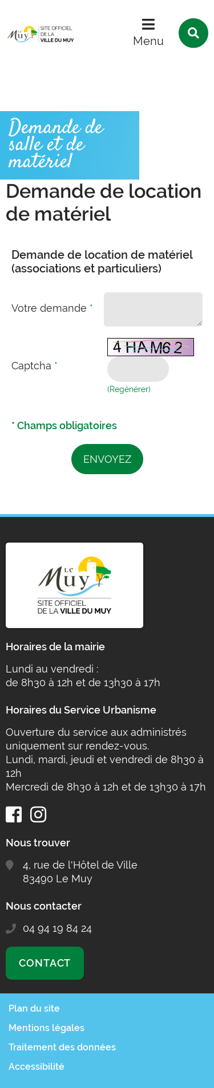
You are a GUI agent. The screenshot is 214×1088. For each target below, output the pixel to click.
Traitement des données (62, 1047)
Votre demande (52, 308)
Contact (45, 963)
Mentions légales (46, 1027)
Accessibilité (36, 1066)
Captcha (34, 366)
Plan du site (34, 1008)
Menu (148, 41)
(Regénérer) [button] (129, 389)
